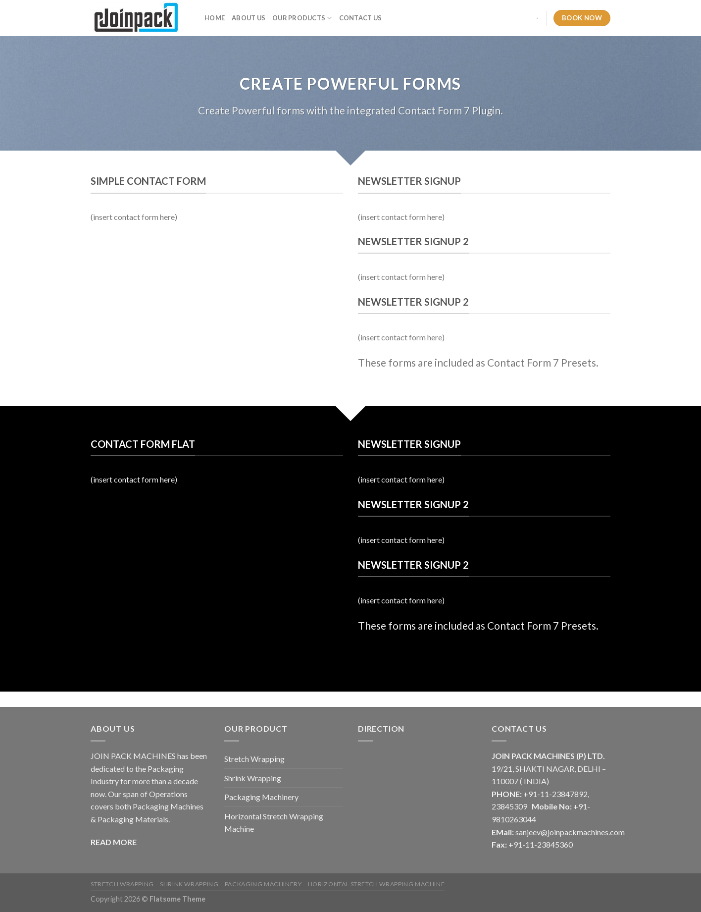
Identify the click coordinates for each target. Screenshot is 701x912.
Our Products (302, 18)
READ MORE (114, 842)
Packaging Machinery (261, 797)
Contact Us (360, 18)
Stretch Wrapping (254, 758)
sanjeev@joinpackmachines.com (570, 832)
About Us (248, 18)
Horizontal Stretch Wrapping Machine (273, 822)
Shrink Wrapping (252, 778)
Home (214, 18)
